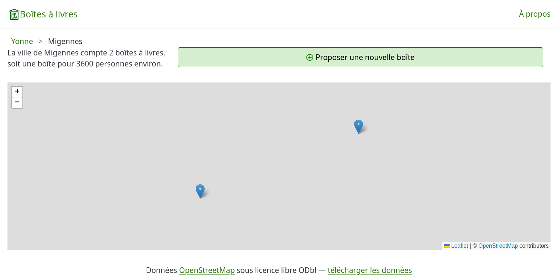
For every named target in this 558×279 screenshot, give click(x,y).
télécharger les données (370, 270)
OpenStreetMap (498, 246)
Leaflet (456, 246)
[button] (358, 126)
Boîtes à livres (49, 14)
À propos (535, 14)
